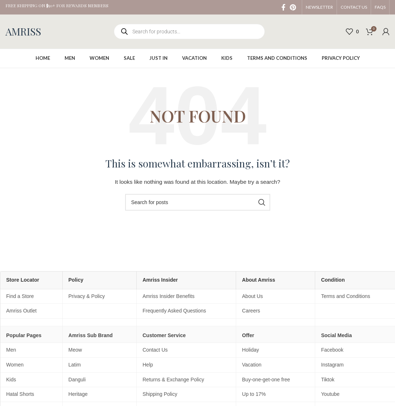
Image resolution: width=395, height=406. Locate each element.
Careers (251, 311)
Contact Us (155, 350)
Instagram (332, 365)
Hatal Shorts (20, 394)
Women (15, 365)
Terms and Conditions (345, 296)
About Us (252, 296)
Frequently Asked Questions (174, 311)
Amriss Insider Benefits (168, 296)
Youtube (330, 394)
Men (11, 350)
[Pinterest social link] (293, 7)
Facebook (332, 350)
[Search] (197, 202)
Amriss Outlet (21, 311)
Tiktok (327, 379)
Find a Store (20, 296)
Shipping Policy (160, 394)
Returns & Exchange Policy (173, 379)
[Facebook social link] (283, 7)
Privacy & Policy (87, 296)
